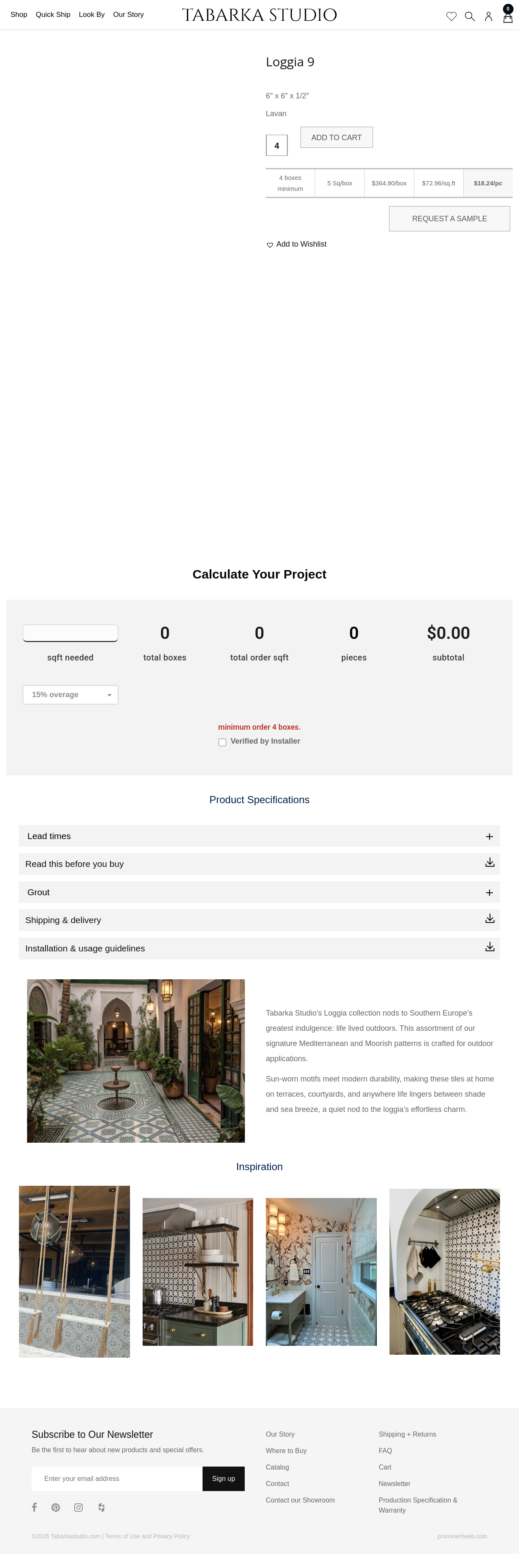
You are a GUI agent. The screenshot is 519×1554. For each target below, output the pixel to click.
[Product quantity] (276, 145)
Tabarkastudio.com (75, 1536)
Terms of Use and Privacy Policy (147, 1536)
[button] (296, 244)
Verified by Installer (265, 741)
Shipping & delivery (63, 920)
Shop (19, 15)
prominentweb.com (462, 1536)
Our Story (128, 15)
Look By (92, 15)
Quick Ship (53, 15)
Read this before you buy (74, 864)
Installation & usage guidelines (85, 948)
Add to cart (336, 137)
